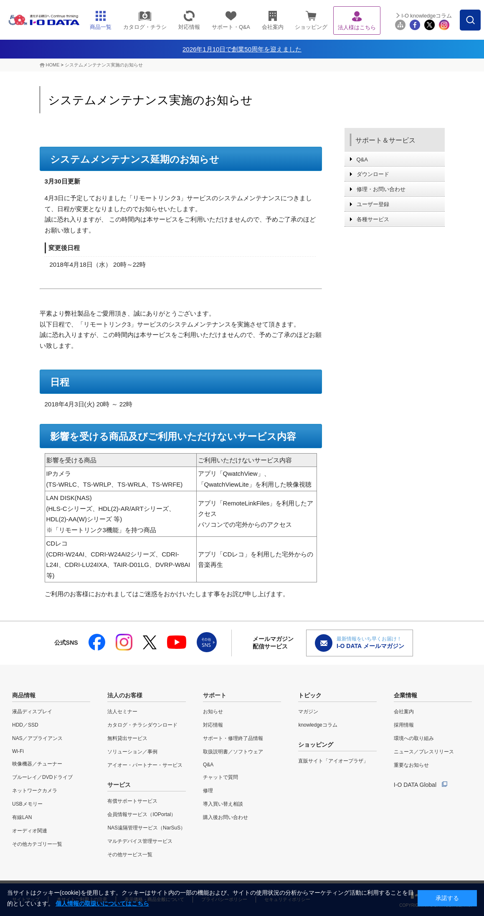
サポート (214, 695)
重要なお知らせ (411, 765)
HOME (53, 64)
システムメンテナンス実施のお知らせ (104, 64)
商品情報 (23, 695)
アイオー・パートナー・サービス (144, 765)
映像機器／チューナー (37, 764)
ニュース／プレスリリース (424, 752)
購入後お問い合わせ (225, 817)
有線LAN (22, 817)
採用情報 (404, 725)
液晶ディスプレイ (32, 711)
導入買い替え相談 (223, 804)
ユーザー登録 (373, 204)
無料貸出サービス (127, 738)
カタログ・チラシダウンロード (142, 725)
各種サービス (373, 219)
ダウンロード (373, 174)
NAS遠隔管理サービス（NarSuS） (146, 828)
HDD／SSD (25, 725)
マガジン (308, 711)
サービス (119, 784)
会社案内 (404, 711)
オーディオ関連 (29, 831)
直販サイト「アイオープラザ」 (333, 761)
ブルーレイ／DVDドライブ (42, 777)
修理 (208, 791)
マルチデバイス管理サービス (139, 841)
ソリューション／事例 (132, 752)
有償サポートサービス (132, 801)
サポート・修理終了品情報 (233, 738)
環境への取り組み (414, 738)
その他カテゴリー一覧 (37, 844)
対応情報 (213, 725)
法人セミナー (122, 711)
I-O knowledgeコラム (426, 16)
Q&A (362, 159)
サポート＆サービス (385, 140)
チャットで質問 (220, 777)
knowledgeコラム (317, 725)
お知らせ (213, 711)
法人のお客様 (124, 695)
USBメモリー (27, 804)
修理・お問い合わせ (381, 189)
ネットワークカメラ (34, 791)
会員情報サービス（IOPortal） (141, 814)
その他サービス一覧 (129, 854)
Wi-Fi (18, 751)
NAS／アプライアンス (37, 738)
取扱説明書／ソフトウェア (233, 752)
